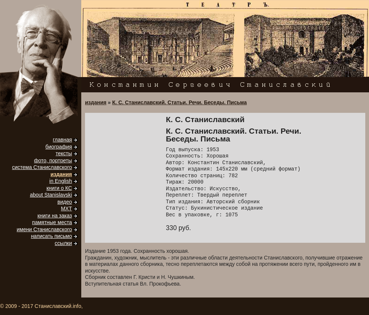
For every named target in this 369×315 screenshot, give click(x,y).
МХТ (66, 208)
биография (58, 147)
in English (60, 181)
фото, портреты (53, 160)
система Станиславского (42, 167)
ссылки (63, 243)
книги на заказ (54, 216)
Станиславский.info (58, 306)
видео (64, 202)
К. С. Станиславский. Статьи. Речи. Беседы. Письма (179, 102)
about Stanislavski (51, 195)
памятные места (52, 222)
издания (61, 174)
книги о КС (59, 188)
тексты (64, 153)
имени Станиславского (44, 229)
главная (62, 140)
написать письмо (51, 236)
